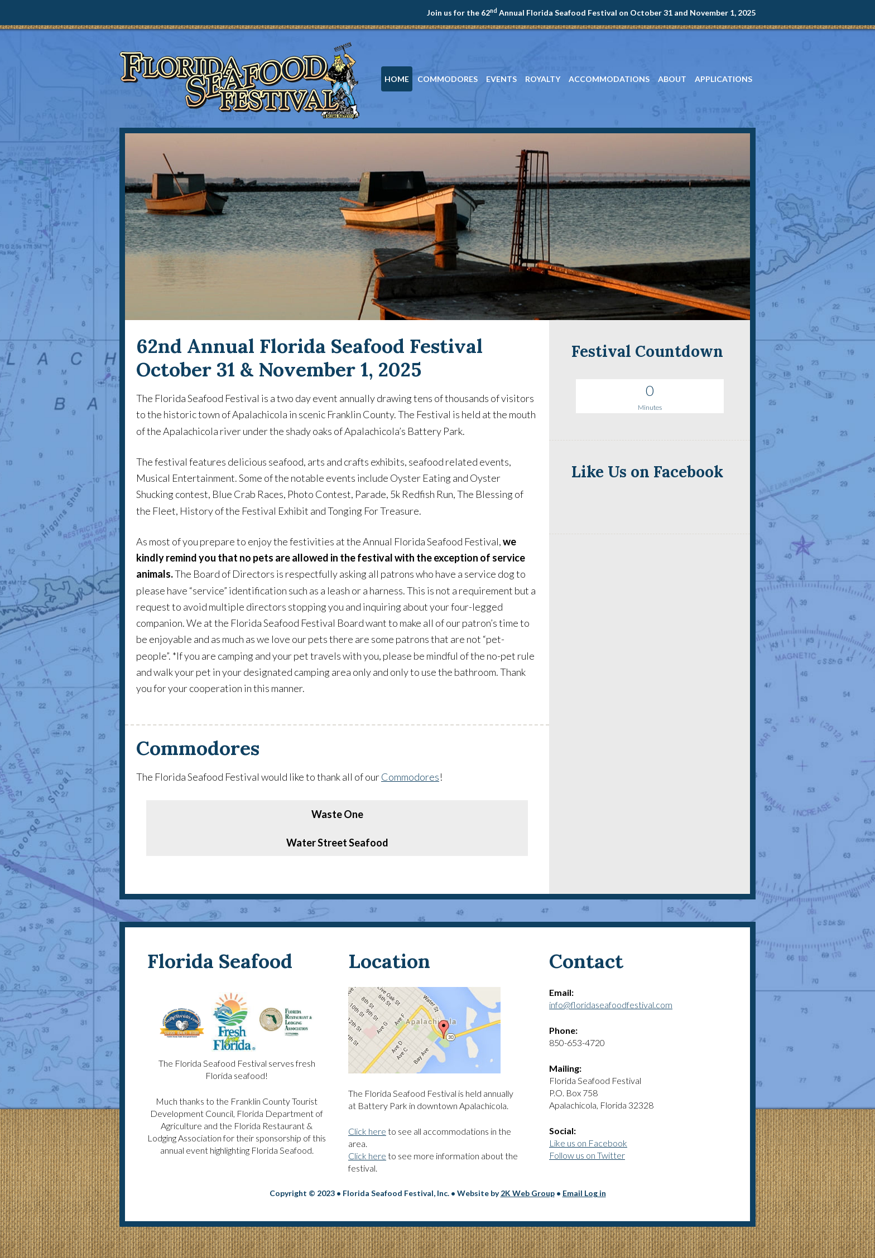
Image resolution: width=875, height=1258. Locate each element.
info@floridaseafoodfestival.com (610, 1004)
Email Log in (584, 1193)
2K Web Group (528, 1193)
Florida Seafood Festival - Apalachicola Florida (239, 80)
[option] (337, 801)
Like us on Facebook (588, 1143)
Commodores (410, 777)
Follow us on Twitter (587, 1155)
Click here (367, 1131)
